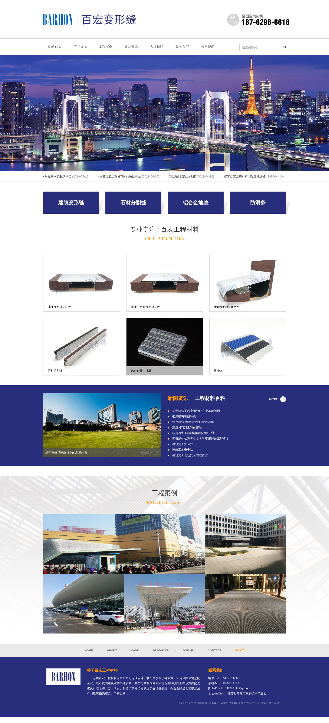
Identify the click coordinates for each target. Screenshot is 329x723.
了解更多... (121, 695)
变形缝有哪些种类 (184, 418)
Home (89, 652)
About (112, 652)
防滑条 (258, 204)
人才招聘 (161, 47)
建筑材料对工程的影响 (187, 429)
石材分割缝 (133, 204)
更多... (277, 400)
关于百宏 (187, 47)
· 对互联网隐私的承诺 (66, 178)
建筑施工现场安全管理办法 (190, 457)
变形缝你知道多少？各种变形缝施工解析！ (200, 440)
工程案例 (108, 47)
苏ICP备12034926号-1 (270, 704)
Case (135, 652)
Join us (188, 652)
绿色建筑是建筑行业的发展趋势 (193, 423)
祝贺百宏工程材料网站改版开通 (193, 434)
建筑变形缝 (71, 204)
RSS (239, 652)
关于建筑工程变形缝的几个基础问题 (196, 412)
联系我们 (214, 47)
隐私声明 (228, 704)
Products (160, 652)
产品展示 (82, 47)
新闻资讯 (134, 47)
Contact (214, 652)
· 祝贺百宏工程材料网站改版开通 (128, 178)
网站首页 (55, 47)
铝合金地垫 (195, 204)
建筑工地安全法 (182, 451)
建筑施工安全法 (182, 445)
